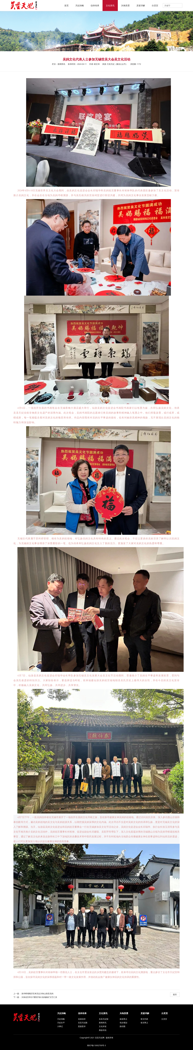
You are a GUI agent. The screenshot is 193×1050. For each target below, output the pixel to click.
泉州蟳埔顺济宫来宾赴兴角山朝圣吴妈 (37, 993)
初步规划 (123, 1022)
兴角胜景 (125, 5)
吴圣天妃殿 (82, 1022)
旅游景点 (123, 1019)
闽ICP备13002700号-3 (96, 1045)
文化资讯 (110, 5)
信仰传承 (95, 5)
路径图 (122, 1026)
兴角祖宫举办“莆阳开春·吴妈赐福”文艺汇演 (39, 997)
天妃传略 (79, 5)
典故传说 (102, 1030)
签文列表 (144, 1019)
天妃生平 (61, 1022)
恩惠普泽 (82, 1026)
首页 (66, 5)
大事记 (60, 1026)
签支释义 (144, 1022)
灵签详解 (140, 5)
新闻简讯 (102, 1022)
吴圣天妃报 (103, 1019)
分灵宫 (155, 5)
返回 (175, 994)
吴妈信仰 (82, 1019)
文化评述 (102, 1026)
